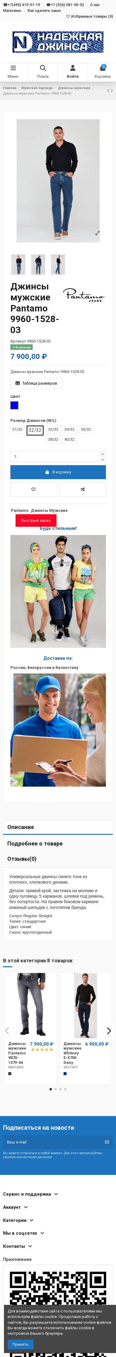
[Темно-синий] (65, 1073)
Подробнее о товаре (35, 843)
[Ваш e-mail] (52, 1142)
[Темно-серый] (9, 1073)
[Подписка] (107, 1142)
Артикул (18, 341)
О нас (95, 5)
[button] (50, 1089)
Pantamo (19, 510)
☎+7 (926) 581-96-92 (65, 5)
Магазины (12, 11)
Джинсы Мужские (49, 510)
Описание (20, 827)
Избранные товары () (89, 16)
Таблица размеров (36, 383)
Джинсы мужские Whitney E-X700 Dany (72, 1053)
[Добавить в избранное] (33, 489)
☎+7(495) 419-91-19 (22, 5)
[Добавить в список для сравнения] (82, 489)
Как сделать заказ (44, 11)
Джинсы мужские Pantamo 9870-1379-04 (17, 1053)
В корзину (58, 472)
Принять (20, 1344)
